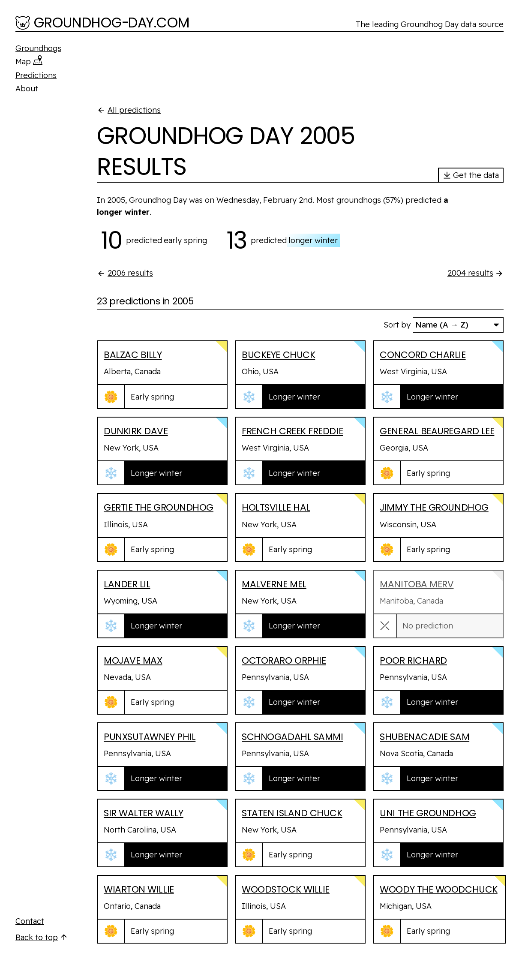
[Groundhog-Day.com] (102, 23)
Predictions (36, 75)
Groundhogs (38, 48)
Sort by (397, 325)
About (26, 88)
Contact (29, 921)
